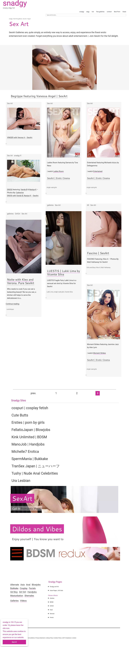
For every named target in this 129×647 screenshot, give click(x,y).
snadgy (81, 12)
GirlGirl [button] (50, 606)
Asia (22, 584)
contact (109, 12)
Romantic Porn (30, 509)
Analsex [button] (50, 598)
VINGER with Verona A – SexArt (19, 137)
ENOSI (10, 189)
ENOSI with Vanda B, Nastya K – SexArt (22, 196)
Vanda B (24, 189)
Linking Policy (49, 638)
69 (88, 205)
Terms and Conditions (29, 638)
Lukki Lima (50, 292)
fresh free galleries (17, 18)
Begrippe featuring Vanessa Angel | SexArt (39, 96)
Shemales (29, 595)
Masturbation (16, 595)
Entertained (97, 171)
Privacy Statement (40, 638)
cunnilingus (10, 309)
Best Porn (117, 12)
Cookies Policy (57, 638)
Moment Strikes (99, 353)
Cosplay (23, 588)
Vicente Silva (69, 292)
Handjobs (32, 592)
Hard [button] (50, 610)
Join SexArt (94, 36)
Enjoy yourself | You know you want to (37, 539)
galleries (50, 205)
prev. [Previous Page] (33, 393)
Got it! (14, 642)
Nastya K (32, 189)
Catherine (20, 193)
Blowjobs (36, 584)
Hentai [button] (50, 617)
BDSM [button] (50, 602)
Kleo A (98, 267)
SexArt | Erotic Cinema (58, 178)
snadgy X (17, 155)
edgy (87, 12)
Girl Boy (14, 592)
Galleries (14, 600)
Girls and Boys (91, 267)
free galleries (100, 12)
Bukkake (14, 588)
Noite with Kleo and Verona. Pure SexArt (20, 281)
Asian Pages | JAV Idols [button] (55, 590)
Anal (28, 584)
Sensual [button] (50, 614)
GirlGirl (17, 214)
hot (93, 12)
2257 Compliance (66, 638)
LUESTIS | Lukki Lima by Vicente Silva (63, 272)
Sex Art (24, 18)
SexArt (22, 498)
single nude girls (52, 187)
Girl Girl (22, 592)
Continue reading (12, 304)
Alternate (14, 584)
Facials (32, 588)
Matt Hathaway (105, 267)
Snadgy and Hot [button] (53, 587)
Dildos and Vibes (37, 528)
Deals (124, 12)
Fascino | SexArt (98, 253)
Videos (23, 600)
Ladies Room (58, 171)
